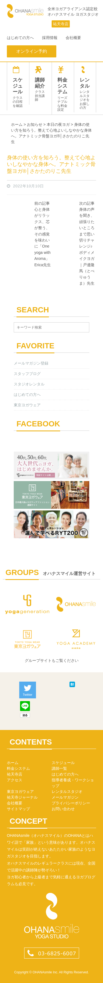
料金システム (62, 89)
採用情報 (49, 37)
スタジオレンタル (29, 384)
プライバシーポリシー (71, 803)
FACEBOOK (38, 424)
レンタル (85, 88)
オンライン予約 (31, 51)
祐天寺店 (60, 24)
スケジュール (18, 87)
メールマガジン (65, 797)
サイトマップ (18, 809)
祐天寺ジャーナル (22, 797)
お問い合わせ (63, 809)
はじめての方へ (20, 37)
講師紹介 (40, 84)
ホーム (12, 762)
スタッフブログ (27, 373)
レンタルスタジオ (67, 791)
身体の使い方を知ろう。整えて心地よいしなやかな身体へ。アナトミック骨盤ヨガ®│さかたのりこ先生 (51, 164)
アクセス (14, 780)
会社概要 (73, 37)
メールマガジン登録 (31, 363)
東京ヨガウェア (27, 405)
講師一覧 (59, 768)
